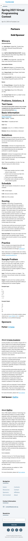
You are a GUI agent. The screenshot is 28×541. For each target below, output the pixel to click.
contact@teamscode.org (12, 506)
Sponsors (6, 492)
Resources (6, 490)
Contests (17, 487)
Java (10, 316)
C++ (18, 316)
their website (22, 392)
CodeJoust (21, 248)
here (15, 110)
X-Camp (11, 327)
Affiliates (17, 492)
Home (5, 487)
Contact (16, 490)
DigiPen (15, 397)
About (16, 495)
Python (13, 316)
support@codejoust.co (11, 255)
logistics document (6, 116)
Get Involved (7, 495)
